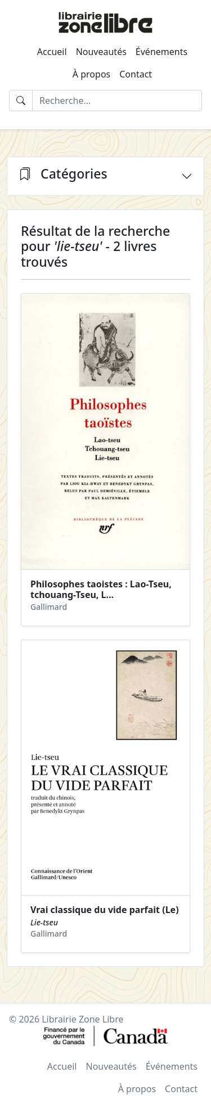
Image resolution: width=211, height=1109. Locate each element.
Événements (161, 51)
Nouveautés (101, 51)
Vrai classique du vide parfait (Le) (104, 909)
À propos (91, 74)
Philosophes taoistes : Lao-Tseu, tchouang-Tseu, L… (101, 589)
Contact (135, 74)
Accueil (52, 51)
